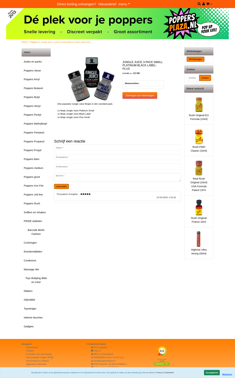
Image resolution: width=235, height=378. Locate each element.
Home (25, 42)
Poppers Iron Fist (33, 185)
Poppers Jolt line (33, 194)
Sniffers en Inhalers (35, 212)
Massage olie (31, 269)
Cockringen (30, 242)
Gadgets (29, 326)
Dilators (28, 290)
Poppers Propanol (34, 141)
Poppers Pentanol (34, 132)
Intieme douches (33, 317)
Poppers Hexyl (32, 105)
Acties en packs (33, 61)
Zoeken (205, 78)
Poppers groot (32, 176)
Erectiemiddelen (33, 251)
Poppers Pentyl (32, 114)
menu (123, 4)
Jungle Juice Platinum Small (80, 110)
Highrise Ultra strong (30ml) (198, 243)
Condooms (30, 260)
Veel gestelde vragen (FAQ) (39, 357)
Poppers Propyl (32, 150)
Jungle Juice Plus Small (78, 117)
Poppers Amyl (32, 79)
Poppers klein (31, 159)
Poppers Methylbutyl (35, 123)
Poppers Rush (32, 203)
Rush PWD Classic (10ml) (198, 140)
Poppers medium (33, 167)
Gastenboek (32, 347)
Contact (30, 350)
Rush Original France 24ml (198, 211)
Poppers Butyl (32, 97)
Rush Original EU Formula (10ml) (199, 108)
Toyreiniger (30, 308)
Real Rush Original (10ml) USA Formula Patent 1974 (198, 176)
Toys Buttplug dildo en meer (36, 280)
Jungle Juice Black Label (78, 114)
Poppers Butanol (33, 88)
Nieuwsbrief (107, 4)
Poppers (34, 42)
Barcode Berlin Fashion (36, 231)
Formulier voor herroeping (39, 354)
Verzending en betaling (37, 361)
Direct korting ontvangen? (76, 4)
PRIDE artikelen (33, 221)
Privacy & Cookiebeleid (165, 373)
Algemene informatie (36, 364)
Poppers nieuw (32, 70)
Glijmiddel (29, 299)
